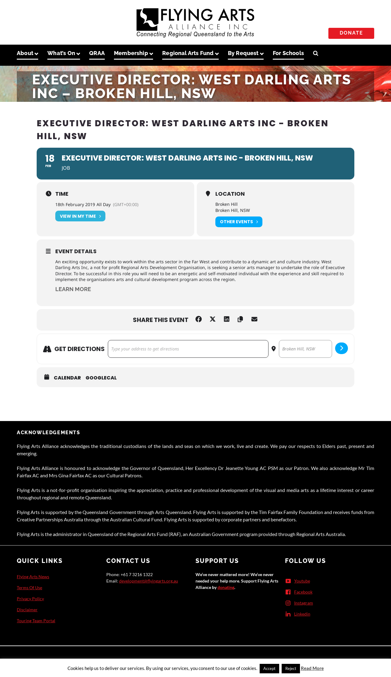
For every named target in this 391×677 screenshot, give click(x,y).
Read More (312, 668)
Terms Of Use (29, 587)
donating (225, 587)
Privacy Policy (30, 598)
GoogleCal (101, 378)
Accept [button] (269, 668)
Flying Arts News (33, 576)
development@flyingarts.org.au (148, 580)
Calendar (67, 378)
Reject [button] (290, 668)
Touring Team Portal (36, 620)
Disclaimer (27, 609)
